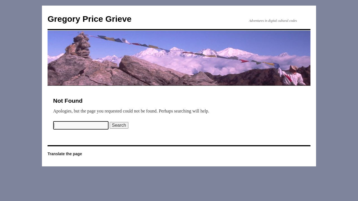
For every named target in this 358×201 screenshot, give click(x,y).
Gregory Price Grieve (89, 18)
